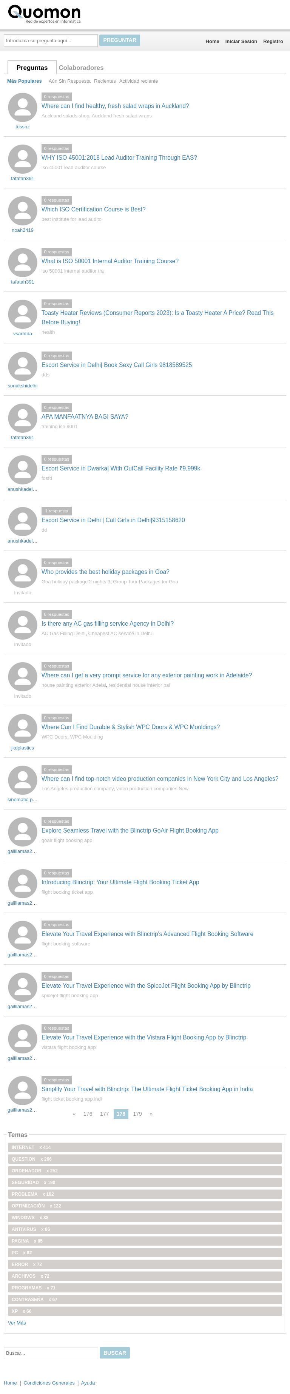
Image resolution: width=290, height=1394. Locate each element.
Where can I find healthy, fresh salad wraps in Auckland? (115, 106)
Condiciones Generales (49, 1383)
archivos (30, 1276)
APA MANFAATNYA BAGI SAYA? (85, 416)
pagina (27, 1241)
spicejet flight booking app (70, 995)
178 (121, 1114)
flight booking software (66, 944)
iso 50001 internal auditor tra (73, 271)
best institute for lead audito (72, 219)
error (27, 1264)
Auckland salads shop (65, 116)
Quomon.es (68, 13)
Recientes (105, 81)
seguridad (33, 1182)
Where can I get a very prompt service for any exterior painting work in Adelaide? (147, 675)
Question (32, 1159)
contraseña (34, 1299)
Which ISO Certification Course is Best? (94, 209)
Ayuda (88, 1383)
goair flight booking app (67, 840)
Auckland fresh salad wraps (122, 116)
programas (34, 1288)
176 (87, 1114)
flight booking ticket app (67, 892)
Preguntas (32, 67)
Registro (273, 41)
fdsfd (47, 478)
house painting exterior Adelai (74, 685)
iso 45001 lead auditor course (74, 167)
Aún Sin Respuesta (70, 81)
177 (104, 1114)
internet (31, 1147)
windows (30, 1217)
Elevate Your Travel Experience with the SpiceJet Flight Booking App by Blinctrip (146, 985)
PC (22, 1252)
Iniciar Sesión (241, 41)
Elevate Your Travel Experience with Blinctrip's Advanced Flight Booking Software (147, 934)
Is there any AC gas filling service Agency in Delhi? (108, 623)
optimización (36, 1206)
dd (44, 530)
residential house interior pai (139, 685)
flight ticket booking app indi (72, 1099)
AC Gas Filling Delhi (63, 633)
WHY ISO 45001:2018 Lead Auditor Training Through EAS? (119, 157)
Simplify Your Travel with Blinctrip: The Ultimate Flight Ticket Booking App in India (147, 1089)
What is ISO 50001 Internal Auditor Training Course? (110, 261)
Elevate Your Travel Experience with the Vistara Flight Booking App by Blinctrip (144, 1037)
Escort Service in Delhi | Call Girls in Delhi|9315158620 (113, 520)
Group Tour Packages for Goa (145, 581)
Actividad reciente (138, 81)
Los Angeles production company (78, 788)
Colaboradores (81, 67)
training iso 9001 (59, 426)
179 (137, 1114)
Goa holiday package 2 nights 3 (76, 581)
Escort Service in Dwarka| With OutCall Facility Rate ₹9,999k (121, 468)
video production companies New (152, 788)
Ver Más (17, 1323)
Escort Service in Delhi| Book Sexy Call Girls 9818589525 (117, 365)
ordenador (35, 1170)
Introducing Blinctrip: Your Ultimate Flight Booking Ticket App (120, 882)
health (48, 332)
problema (33, 1194)
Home (212, 41)
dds (45, 375)
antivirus (31, 1229)
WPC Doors (55, 737)
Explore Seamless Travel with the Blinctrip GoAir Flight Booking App (130, 830)
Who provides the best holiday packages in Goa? (106, 572)
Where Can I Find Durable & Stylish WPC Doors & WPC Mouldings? (131, 727)
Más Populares (24, 81)
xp (21, 1311)
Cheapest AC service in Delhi (120, 633)
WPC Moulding (86, 737)
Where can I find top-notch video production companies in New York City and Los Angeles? (160, 779)
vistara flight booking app (69, 1047)
